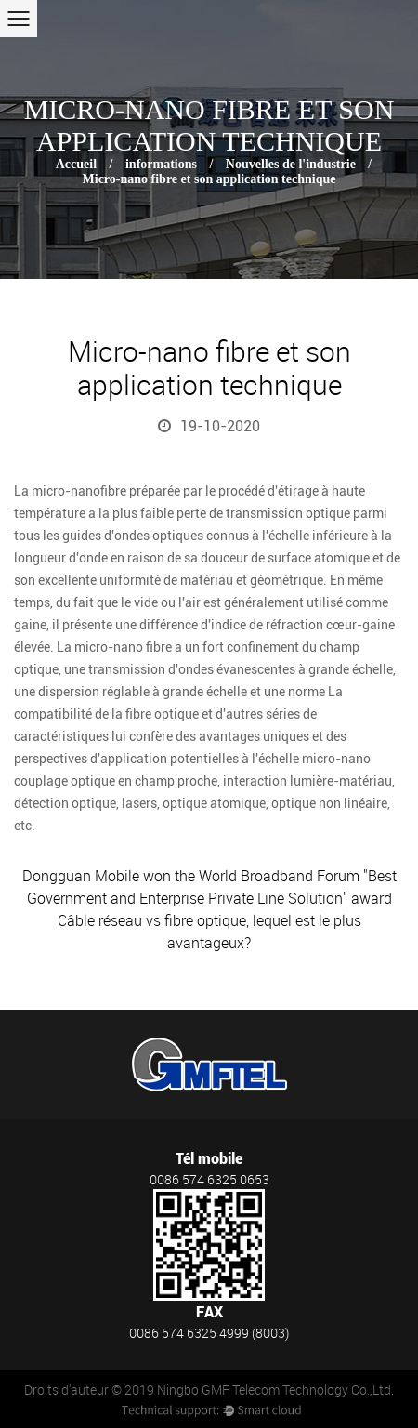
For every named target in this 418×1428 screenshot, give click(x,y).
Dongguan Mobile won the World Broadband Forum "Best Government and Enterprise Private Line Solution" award (209, 887)
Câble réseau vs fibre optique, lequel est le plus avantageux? (209, 931)
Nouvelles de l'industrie (291, 164)
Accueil (76, 164)
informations (161, 164)
